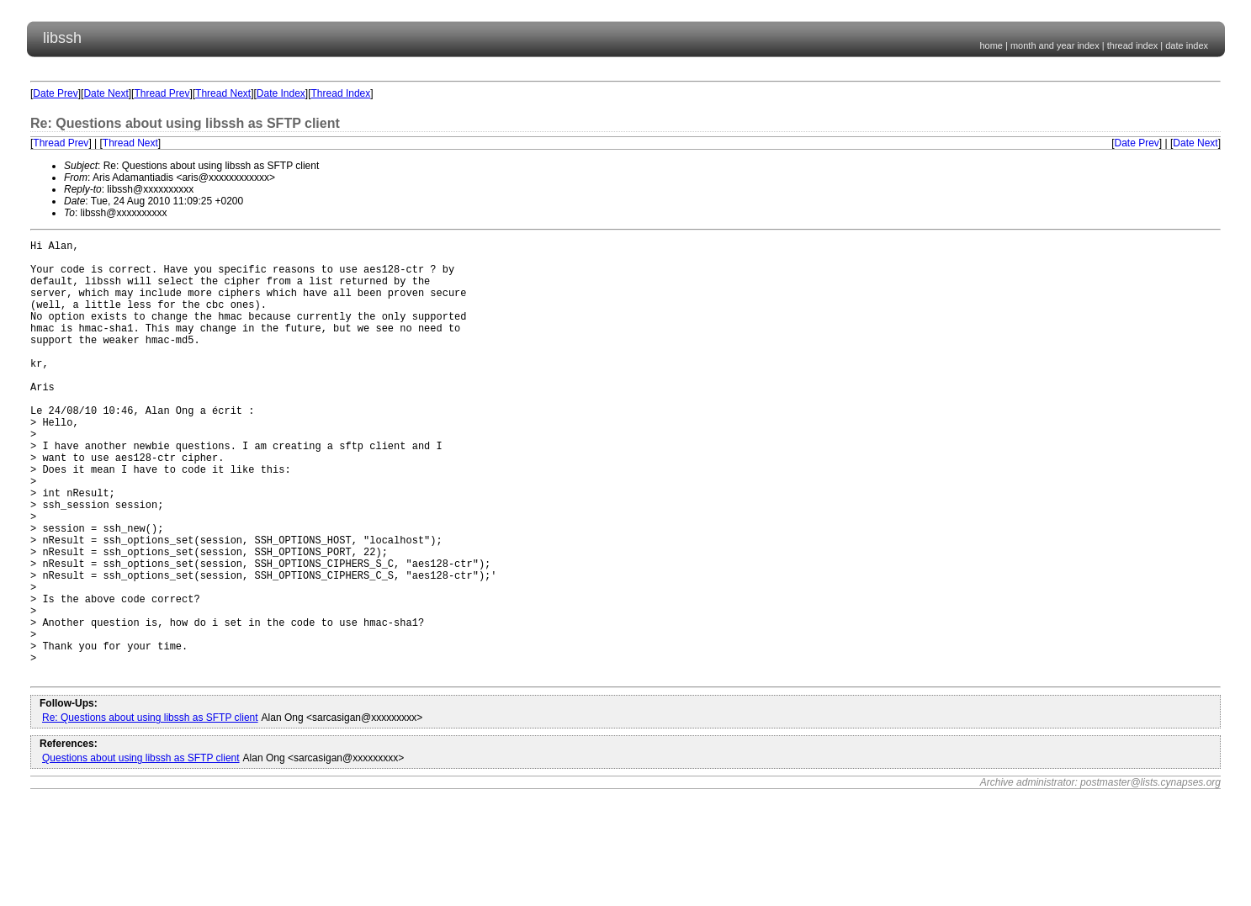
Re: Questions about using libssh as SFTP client (150, 811)
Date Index (281, 93)
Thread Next (223, 93)
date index (1186, 45)
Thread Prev (161, 93)
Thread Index (341, 93)
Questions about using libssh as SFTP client (141, 851)
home (991, 45)
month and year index (1055, 45)
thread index (1132, 45)
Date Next (105, 93)
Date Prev (55, 93)
